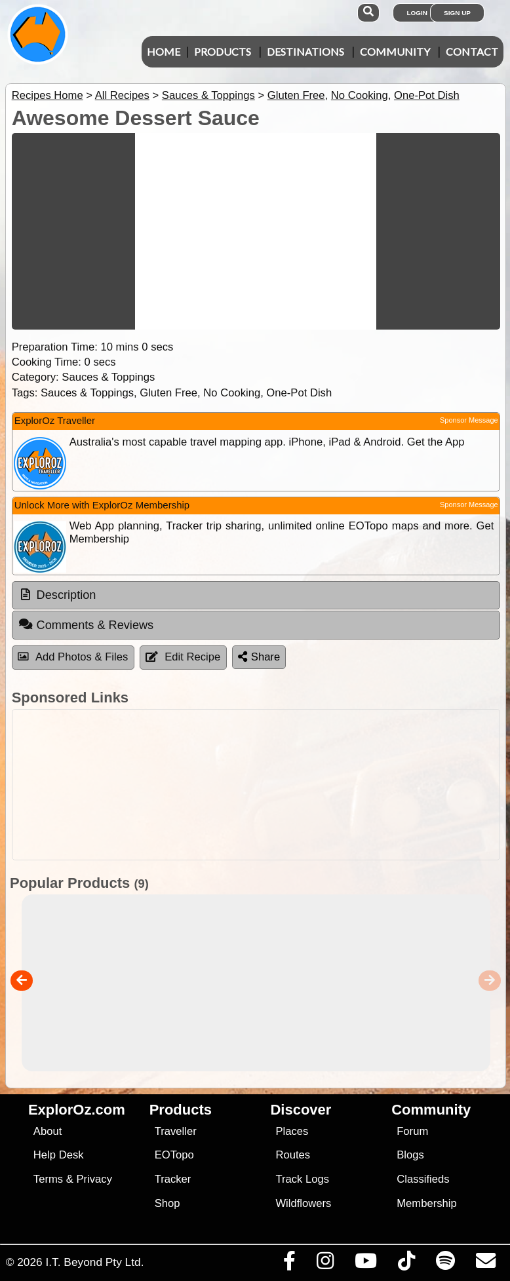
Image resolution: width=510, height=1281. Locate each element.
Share (259, 657)
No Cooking (359, 95)
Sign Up (457, 12)
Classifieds (423, 1179)
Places (291, 1131)
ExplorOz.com (76, 1109)
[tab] (256, 595)
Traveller (176, 1131)
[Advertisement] (253, 784)
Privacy (94, 1179)
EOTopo (174, 1155)
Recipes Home (47, 95)
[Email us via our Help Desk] (485, 1264)
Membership (426, 1203)
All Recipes (122, 95)
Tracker (173, 1179)
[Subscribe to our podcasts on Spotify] (445, 1264)
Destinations (305, 51)
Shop (167, 1203)
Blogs (410, 1155)
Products (222, 51)
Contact (472, 51)
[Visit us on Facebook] (289, 1264)
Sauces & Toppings (208, 95)
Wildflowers (303, 1203)
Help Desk (58, 1155)
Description (66, 595)
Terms (48, 1179)
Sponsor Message (469, 420)
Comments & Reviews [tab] (85, 624)
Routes (292, 1155)
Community (395, 51)
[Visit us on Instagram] (324, 1264)
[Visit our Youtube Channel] (365, 1264)
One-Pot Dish (427, 95)
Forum (412, 1131)
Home (163, 51)
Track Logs (302, 1179)
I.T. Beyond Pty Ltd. (94, 1262)
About (47, 1131)
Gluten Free (296, 95)
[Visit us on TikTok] (406, 1264)
